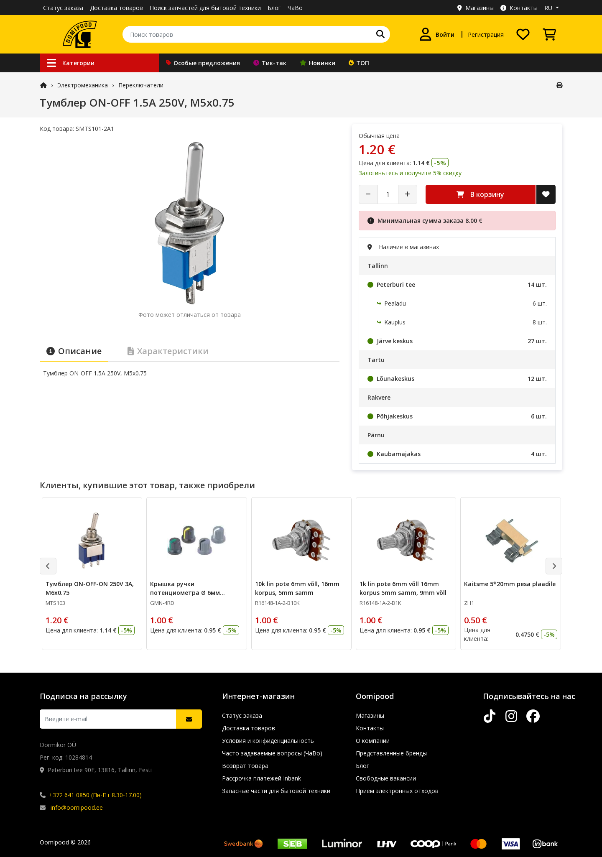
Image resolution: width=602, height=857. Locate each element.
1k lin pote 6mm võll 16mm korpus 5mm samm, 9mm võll (403, 588)
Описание (74, 351)
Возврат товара (245, 766)
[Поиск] (380, 34)
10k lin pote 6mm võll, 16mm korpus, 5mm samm (297, 588)
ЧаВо (295, 8)
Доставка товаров (116, 8)
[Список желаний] (523, 34)
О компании (373, 741)
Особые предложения (203, 63)
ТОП (359, 63)
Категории (70, 63)
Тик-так (269, 63)
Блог (274, 8)
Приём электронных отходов (397, 791)
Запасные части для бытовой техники (276, 791)
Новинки (317, 63)
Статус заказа (63, 8)
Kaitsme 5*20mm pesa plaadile (510, 584)
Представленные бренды (391, 753)
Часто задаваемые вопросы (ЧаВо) (272, 753)
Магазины (475, 8)
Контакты (519, 8)
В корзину (480, 194)
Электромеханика (82, 85)
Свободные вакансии (386, 778)
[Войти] (437, 34)
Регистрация (486, 34)
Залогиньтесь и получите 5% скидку (410, 173)
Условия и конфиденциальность (268, 741)
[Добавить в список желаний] (546, 194)
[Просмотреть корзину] (549, 34)
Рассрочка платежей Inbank (261, 778)
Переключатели (140, 85)
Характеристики (168, 351)
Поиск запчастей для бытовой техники (205, 8)
